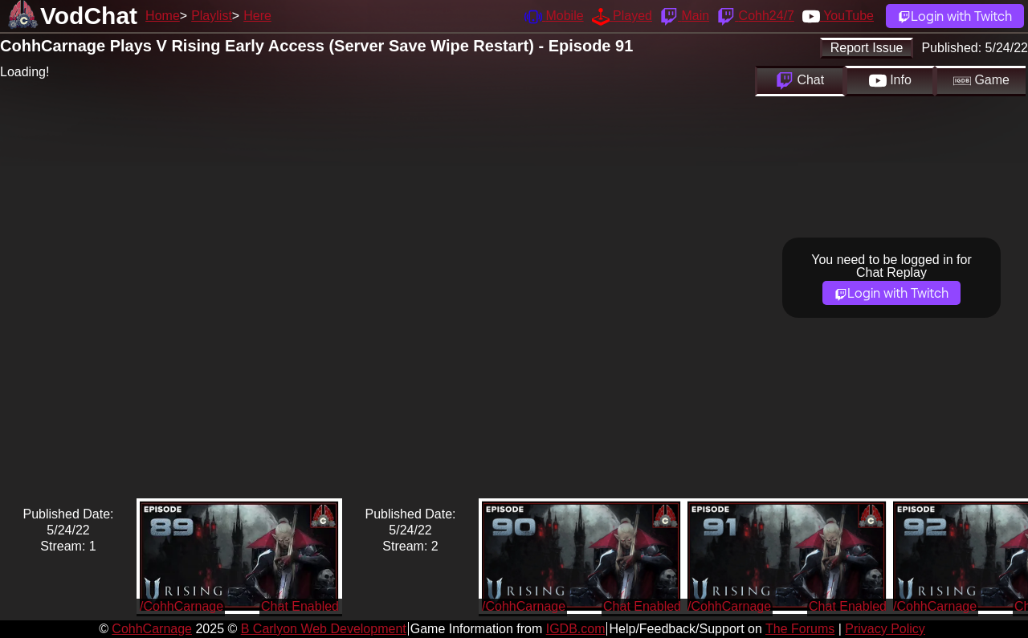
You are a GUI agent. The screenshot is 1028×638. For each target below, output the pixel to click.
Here (257, 15)
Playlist (211, 15)
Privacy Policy (885, 629)
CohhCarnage (152, 629)
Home (162, 15)
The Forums (799, 629)
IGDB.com (576, 629)
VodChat (88, 15)
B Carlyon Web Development (323, 629)
